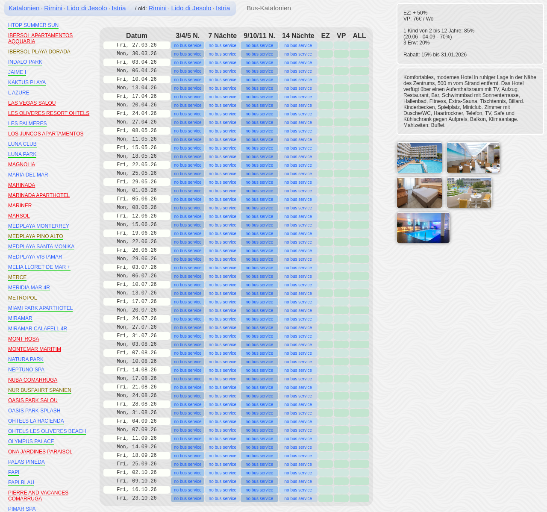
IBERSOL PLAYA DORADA (39, 52)
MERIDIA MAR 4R (29, 288)
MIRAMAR (20, 318)
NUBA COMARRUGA (32, 380)
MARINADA (21, 185)
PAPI (13, 472)
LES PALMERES (27, 124)
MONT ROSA (23, 339)
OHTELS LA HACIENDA (36, 421)
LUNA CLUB (22, 144)
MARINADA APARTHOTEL (39, 195)
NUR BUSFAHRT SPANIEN (39, 390)
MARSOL (19, 216)
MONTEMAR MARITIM (34, 349)
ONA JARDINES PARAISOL (40, 452)
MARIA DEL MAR (28, 175)
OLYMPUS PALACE (31, 441)
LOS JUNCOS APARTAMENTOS (45, 134)
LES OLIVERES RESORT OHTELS (48, 113)
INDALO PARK (25, 62)
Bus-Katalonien (269, 8)
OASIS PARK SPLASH (34, 411)
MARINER (20, 206)
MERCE (17, 277)
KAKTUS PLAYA (27, 82)
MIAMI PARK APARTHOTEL (40, 308)
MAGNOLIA (21, 165)
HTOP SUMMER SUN (33, 25)
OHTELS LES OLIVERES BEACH (47, 431)
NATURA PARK (26, 359)
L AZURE (18, 93)
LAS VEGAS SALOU (32, 103)
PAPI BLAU (21, 483)
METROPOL (22, 298)
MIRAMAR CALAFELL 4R (37, 329)
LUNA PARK (22, 154)
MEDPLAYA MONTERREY (38, 226)
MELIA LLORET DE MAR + (39, 267)
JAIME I (17, 72)
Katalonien (24, 8)
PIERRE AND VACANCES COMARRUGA (38, 496)
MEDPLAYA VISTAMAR (35, 257)
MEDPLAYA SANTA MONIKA (41, 247)
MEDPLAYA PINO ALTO (35, 236)
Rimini (53, 8)
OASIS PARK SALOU (33, 400)
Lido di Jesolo (87, 8)
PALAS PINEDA (26, 462)
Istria (119, 8)
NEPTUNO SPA (26, 370)
